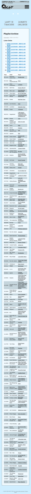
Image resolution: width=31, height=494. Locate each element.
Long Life (20, 178)
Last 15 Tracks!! (9, 23)
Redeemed (20, 473)
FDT (19, 130)
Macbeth (20, 142)
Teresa (19, 452)
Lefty (19, 423)
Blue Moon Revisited (20, 398)
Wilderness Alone (22, 410)
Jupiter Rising (21, 360)
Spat (19, 103)
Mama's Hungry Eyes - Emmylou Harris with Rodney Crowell (22, 334)
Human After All (21, 87)
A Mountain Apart (22, 439)
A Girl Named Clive (22, 185)
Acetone (20, 322)
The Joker (20, 299)
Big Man (20, 151)
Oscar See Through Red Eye (22, 214)
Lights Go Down (22, 206)
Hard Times (20, 442)
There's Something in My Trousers (22, 401)
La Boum (20, 84)
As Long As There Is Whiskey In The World (22, 406)
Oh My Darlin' (21, 208)
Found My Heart (22, 370)
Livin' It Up (20, 478)
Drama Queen (21, 459)
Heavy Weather (21, 294)
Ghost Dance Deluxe (21, 297)
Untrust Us (20, 245)
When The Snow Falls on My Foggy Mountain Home (22, 363)
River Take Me (21, 482)
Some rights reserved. (20, 491)
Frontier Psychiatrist (20, 220)
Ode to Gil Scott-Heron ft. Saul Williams (22, 312)
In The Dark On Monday (21, 456)
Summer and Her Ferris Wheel (22, 354)
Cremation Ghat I (22, 247)
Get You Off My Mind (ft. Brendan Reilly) (22, 155)
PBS (19, 125)
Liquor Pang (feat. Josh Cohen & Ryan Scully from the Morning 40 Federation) (22, 278)
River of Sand (21, 395)
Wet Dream (20, 266)
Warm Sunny (21, 264)
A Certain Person (22, 307)
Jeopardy (20, 232)
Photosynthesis (21, 235)
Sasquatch (20, 393)
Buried (19, 301)
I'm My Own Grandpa (21, 430)
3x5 (19, 367)
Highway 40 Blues (22, 462)
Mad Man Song (21, 99)
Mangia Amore (21, 141)
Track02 (20, 465)
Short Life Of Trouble (21, 339)
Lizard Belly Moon (22, 256)
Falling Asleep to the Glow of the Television (22, 193)
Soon (19, 383)
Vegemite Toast (21, 107)
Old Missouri (21, 391)
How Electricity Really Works (21, 91)
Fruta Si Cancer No (22, 316)
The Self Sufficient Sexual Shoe (22, 96)
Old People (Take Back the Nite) (22, 269)
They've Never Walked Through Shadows (22, 388)
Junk (19, 118)
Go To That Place (22, 93)
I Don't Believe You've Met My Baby (21, 380)
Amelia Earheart (22, 449)
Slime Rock (20, 476)
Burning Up (20, 189)
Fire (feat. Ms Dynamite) (21, 145)
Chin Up (20, 291)
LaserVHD (20, 225)
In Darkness (21, 139)
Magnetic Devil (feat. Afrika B (21, 199)
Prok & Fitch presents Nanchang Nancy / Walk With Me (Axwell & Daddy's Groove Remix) (22, 285)
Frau (19, 319)
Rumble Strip (21, 77)
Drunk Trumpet (21, 160)
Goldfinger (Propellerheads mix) (21, 181)
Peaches (20, 348)
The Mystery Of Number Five (21, 435)
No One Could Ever (22, 211)
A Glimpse (20, 109)
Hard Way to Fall (22, 376)
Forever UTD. (21, 250)
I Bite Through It (22, 196)
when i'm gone (21, 121)
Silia (19, 133)
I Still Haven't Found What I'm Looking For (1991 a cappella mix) (22, 114)
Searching (20, 309)
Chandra (20, 128)
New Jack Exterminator (21, 164)
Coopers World (21, 148)
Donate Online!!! (22, 23)
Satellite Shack (21, 373)
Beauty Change (21, 242)
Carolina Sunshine (22, 469)
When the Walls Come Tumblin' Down (21, 329)
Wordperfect (21, 253)
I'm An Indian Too (22, 170)
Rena (19, 417)
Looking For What (22, 175)
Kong (19, 222)
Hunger (19, 167)
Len (28, 1)
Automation (6, 37)
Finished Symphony (20, 273)
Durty (19, 81)
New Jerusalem (21, 414)
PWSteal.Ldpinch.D (22, 228)
